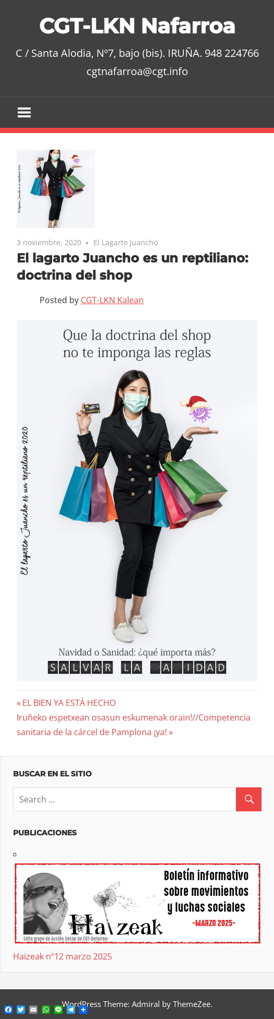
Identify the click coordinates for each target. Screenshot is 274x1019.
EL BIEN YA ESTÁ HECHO (69, 703)
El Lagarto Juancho (125, 242)
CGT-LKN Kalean (112, 300)
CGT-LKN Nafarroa (137, 26)
